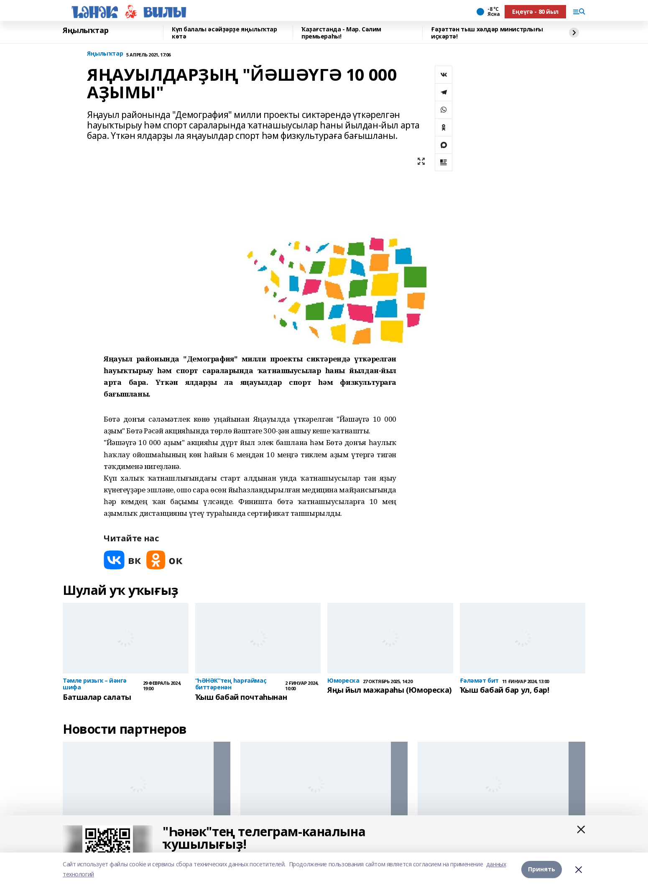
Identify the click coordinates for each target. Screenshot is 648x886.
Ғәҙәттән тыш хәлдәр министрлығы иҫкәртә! (487, 33)
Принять (541, 869)
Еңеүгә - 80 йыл (535, 11)
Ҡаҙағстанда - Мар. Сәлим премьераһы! (341, 33)
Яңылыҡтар (85, 30)
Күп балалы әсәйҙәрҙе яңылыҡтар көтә (224, 33)
